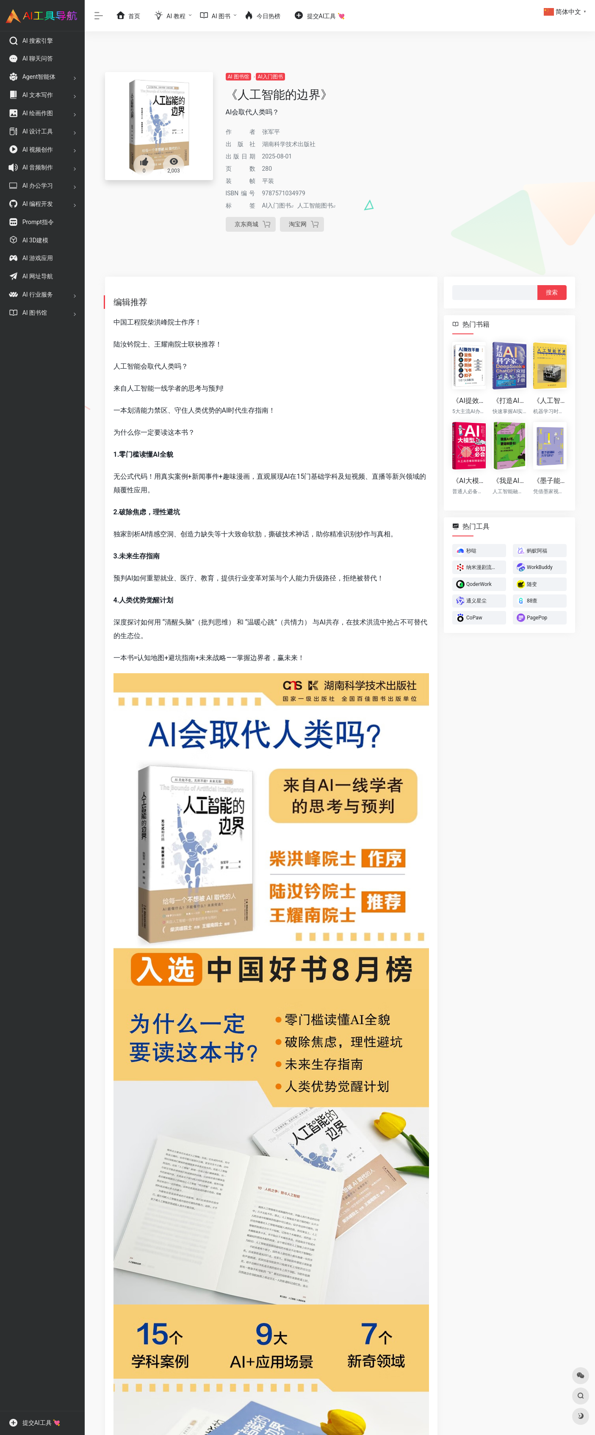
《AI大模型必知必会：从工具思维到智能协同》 (469, 480)
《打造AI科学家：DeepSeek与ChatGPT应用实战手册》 (509, 401)
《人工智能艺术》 (549, 401)
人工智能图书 (315, 205)
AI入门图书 (270, 77)
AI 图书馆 (238, 77)
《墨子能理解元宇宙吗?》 (549, 480)
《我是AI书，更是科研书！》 (509, 480)
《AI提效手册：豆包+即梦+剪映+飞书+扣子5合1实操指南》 (469, 401)
